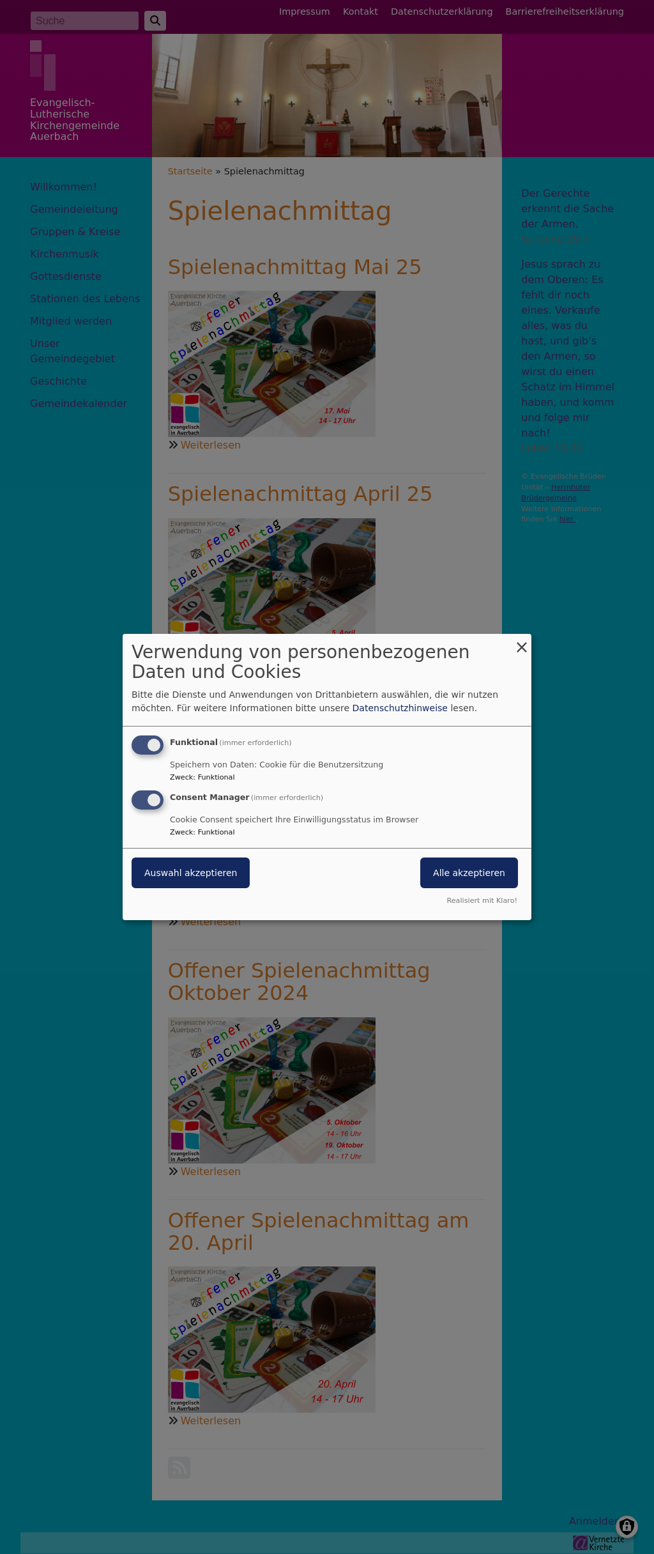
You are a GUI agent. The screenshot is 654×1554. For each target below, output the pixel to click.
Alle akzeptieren (469, 873)
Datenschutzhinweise (400, 708)
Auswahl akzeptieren (190, 873)
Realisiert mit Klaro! (481, 900)
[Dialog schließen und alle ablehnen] (521, 642)
